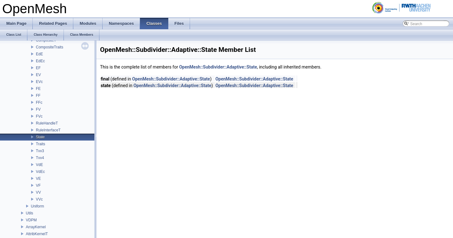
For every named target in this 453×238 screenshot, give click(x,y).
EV (38, 75)
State (40, 137)
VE (38, 178)
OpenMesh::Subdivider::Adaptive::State (218, 66)
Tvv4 (40, 158)
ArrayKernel (36, 227)
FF (38, 95)
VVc (39, 199)
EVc (39, 82)
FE (38, 88)
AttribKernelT (37, 234)
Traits (40, 144)
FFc (39, 102)
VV (38, 192)
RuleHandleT (47, 123)
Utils (29, 213)
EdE (39, 54)
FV (38, 109)
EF (38, 68)
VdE (39, 165)
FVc (39, 116)
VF (38, 185)
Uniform (37, 206)
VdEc (40, 171)
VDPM (31, 220)
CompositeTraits (49, 47)
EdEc (40, 61)
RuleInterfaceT (48, 130)
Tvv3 (40, 151)
